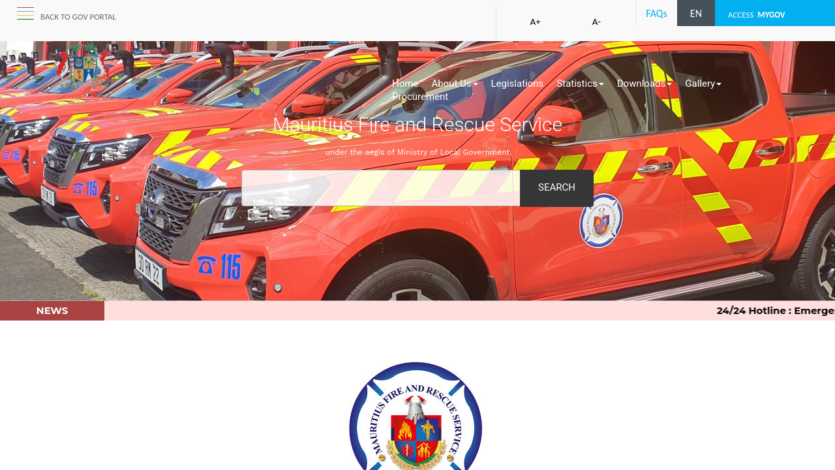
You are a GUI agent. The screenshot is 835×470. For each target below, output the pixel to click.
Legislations (517, 83)
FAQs (656, 13)
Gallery (703, 83)
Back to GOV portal (78, 17)
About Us (454, 83)
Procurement (420, 96)
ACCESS (756, 15)
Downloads (645, 83)
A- (596, 21)
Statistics (579, 83)
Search (556, 187)
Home (405, 83)
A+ (535, 21)
